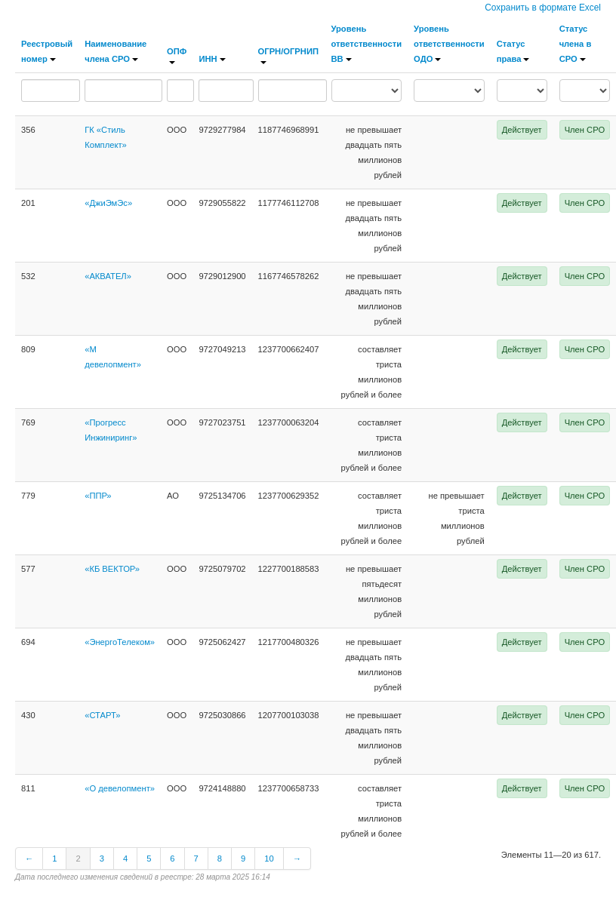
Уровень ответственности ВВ (366, 43)
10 (268, 858)
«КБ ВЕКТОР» (112, 568)
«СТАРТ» (102, 715)
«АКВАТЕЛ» (108, 276)
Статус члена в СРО (575, 43)
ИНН (212, 58)
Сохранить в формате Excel (543, 7)
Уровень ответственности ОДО (449, 43)
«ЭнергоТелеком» (120, 642)
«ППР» (98, 495)
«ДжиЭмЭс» (108, 202)
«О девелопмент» (120, 788)
